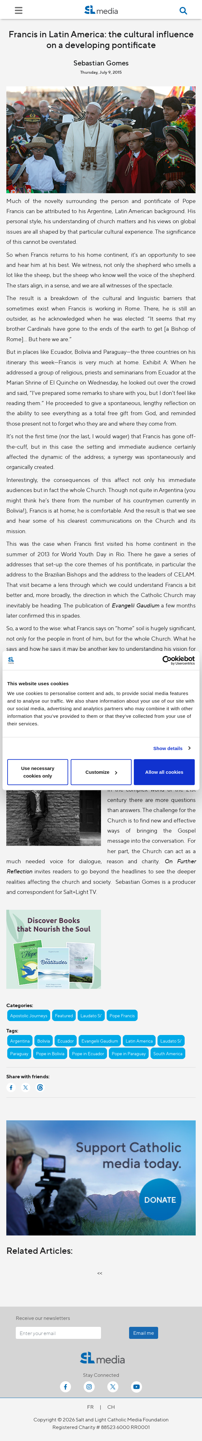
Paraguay (19, 1053)
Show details (168, 748)
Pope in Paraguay (129, 1053)
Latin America (139, 1041)
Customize (101, 772)
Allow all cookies (164, 772)
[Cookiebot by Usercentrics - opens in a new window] (167, 660)
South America (167, 1053)
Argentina (20, 1041)
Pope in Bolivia (50, 1053)
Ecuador (65, 1041)
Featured (64, 1015)
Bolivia (43, 1041)
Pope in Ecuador (88, 1053)
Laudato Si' (91, 1015)
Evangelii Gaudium (99, 1041)
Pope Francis (122, 1015)
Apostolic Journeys (28, 1015)
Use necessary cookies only (37, 772)
